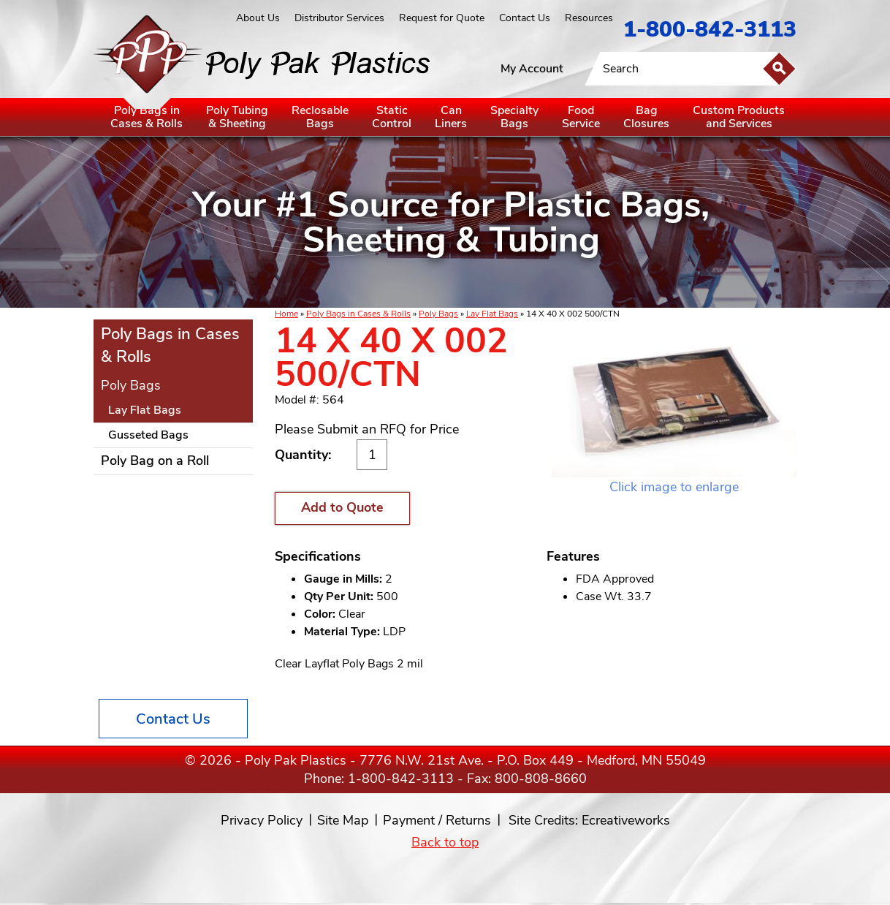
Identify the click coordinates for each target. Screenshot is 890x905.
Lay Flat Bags (492, 313)
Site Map (342, 820)
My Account (532, 69)
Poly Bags (438, 313)
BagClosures (646, 117)
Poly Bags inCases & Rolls (146, 117)
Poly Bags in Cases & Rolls (358, 313)
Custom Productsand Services (739, 117)
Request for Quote (441, 18)
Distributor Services (339, 18)
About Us (258, 18)
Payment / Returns (437, 820)
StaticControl (391, 117)
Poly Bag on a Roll (155, 460)
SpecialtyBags (514, 117)
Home (286, 313)
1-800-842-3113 (709, 30)
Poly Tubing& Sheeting (237, 117)
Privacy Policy (262, 820)
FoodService (581, 117)
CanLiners (451, 117)
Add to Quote (342, 507)
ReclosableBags (320, 117)
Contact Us (524, 18)
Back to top (445, 842)
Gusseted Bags (148, 435)
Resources (589, 18)
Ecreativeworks (626, 820)
